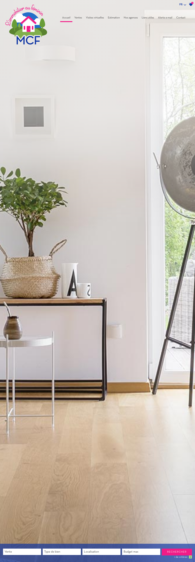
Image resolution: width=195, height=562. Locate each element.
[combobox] (22, 552)
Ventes (78, 17)
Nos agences (131, 17)
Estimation (114, 17)
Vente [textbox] (8, 551)
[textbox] (61, 551)
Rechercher (177, 552)
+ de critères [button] (183, 556)
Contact (180, 17)
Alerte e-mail (165, 17)
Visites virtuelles (95, 17)
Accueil (66, 17)
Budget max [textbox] (131, 551)
